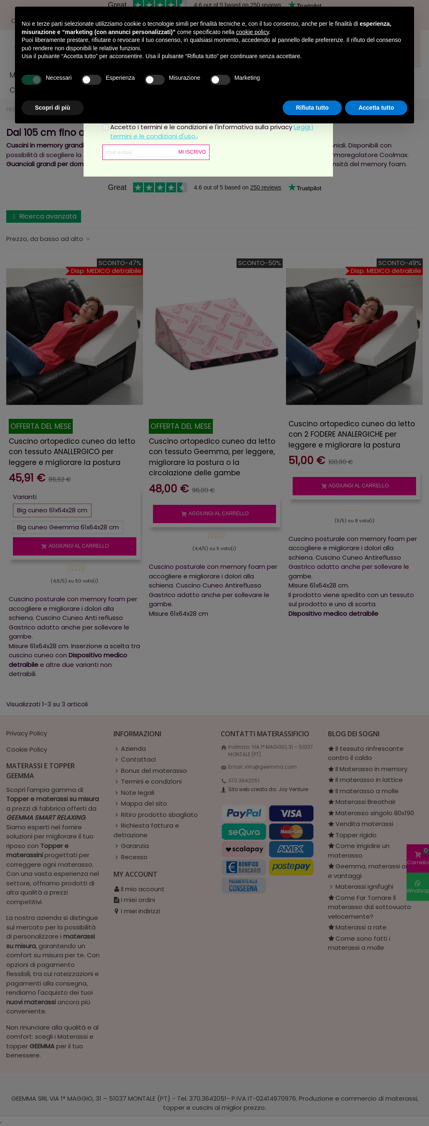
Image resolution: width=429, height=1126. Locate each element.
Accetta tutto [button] (376, 107)
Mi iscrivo (192, 152)
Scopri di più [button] (52, 107)
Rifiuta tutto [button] (312, 107)
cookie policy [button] (252, 32)
